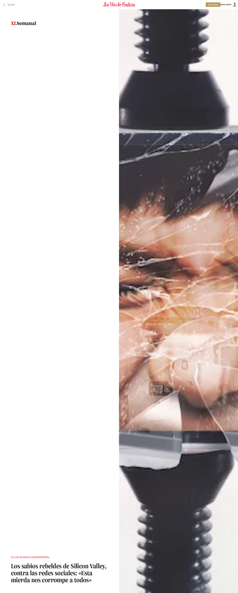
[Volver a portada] (119, 4)
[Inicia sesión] (228, 4)
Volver (11, 4)
